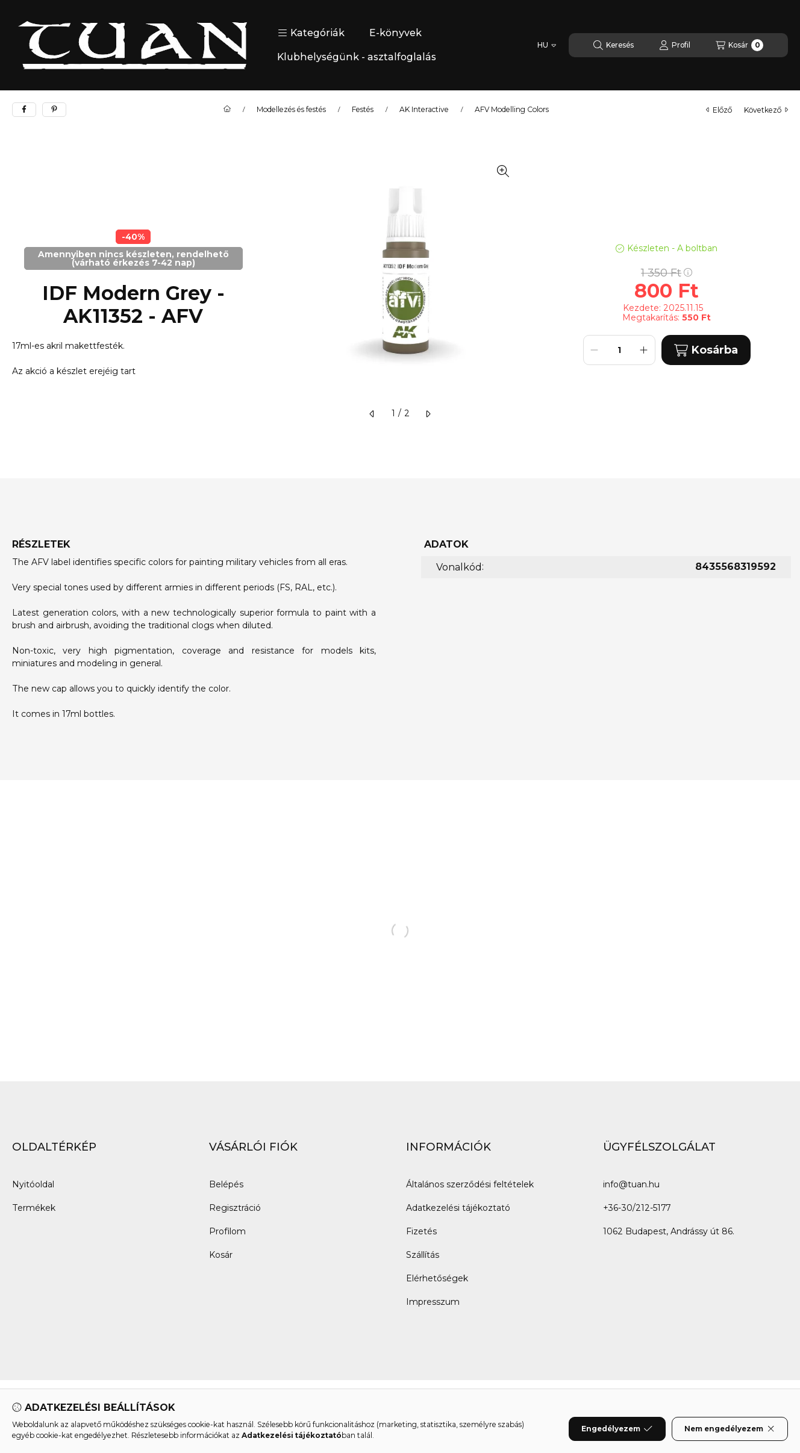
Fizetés (421, 1231)
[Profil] (674, 45)
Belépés (226, 1184)
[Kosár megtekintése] (739, 45)
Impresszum (433, 1301)
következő (766, 109)
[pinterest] (54, 109)
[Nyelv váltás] (547, 45)
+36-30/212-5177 (636, 1207)
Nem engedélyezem (729, 1433)
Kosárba (706, 350)
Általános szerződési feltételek (470, 1184)
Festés (362, 109)
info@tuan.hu (631, 1184)
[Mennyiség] (619, 350)
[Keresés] (613, 45)
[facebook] (24, 109)
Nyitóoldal (33, 1184)
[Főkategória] (227, 109)
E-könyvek (395, 33)
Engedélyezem (616, 1433)
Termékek (33, 1207)
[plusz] (644, 350)
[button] (311, 33)
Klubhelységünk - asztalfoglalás (356, 57)
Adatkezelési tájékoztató (458, 1207)
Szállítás (422, 1254)
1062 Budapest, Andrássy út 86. (668, 1231)
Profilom (227, 1231)
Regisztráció (235, 1207)
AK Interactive (424, 109)
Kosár (221, 1254)
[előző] (372, 414)
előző (719, 109)
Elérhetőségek (437, 1278)
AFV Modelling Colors (512, 109)
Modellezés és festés (291, 109)
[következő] (428, 414)
